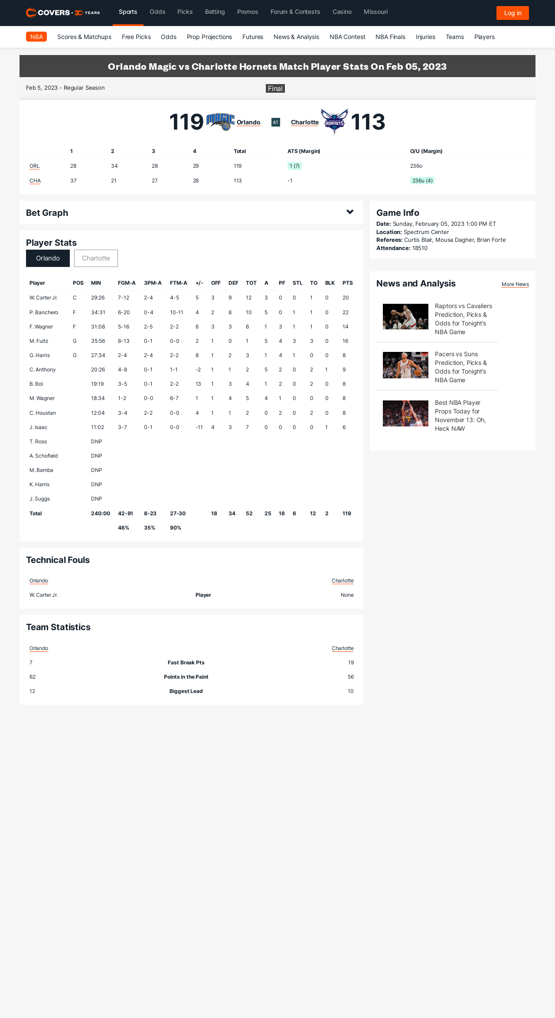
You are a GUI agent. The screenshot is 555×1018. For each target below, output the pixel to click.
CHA (35, 180)
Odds (168, 36)
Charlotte (305, 122)
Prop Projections (209, 36)
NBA (36, 36)
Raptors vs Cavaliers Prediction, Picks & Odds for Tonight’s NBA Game (463, 318)
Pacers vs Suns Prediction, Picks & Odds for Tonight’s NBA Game (460, 367)
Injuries (425, 36)
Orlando (249, 122)
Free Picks (136, 36)
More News (515, 284)
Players (484, 36)
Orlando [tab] (48, 258)
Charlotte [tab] (96, 258)
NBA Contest (347, 36)
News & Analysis (296, 36)
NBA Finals (390, 36)
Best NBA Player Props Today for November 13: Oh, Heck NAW (460, 415)
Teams (455, 36)
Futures (252, 36)
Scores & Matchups (84, 36)
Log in (513, 12)
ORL (34, 166)
